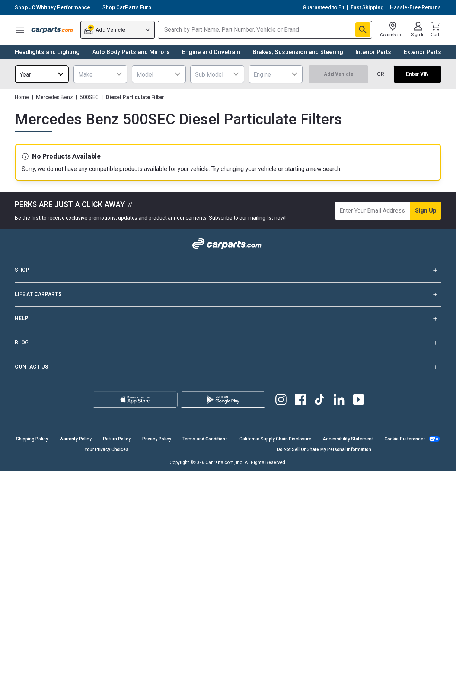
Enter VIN (417, 74)
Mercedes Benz (54, 97)
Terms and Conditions (205, 439)
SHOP (228, 270)
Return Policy (117, 439)
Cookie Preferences (405, 439)
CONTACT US (228, 367)
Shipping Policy (32, 439)
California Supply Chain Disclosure (275, 439)
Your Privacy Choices (106, 449)
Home (22, 97)
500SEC (89, 97)
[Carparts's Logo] (52, 29)
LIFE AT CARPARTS (228, 294)
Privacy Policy (156, 439)
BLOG (228, 343)
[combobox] (42, 74)
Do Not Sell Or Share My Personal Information (324, 449)
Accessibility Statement (348, 439)
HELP (228, 319)
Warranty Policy (76, 439)
